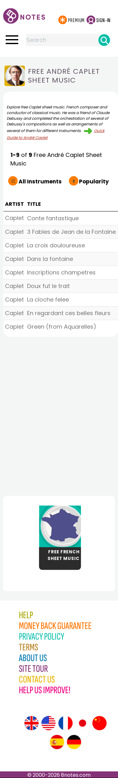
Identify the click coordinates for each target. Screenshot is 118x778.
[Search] (104, 40)
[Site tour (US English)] (48, 723)
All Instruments (33, 181)
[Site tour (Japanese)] (82, 723)
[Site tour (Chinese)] (99, 723)
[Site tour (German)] (74, 742)
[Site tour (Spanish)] (57, 742)
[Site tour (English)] (31, 723)
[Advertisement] (59, 414)
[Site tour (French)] (65, 723)
